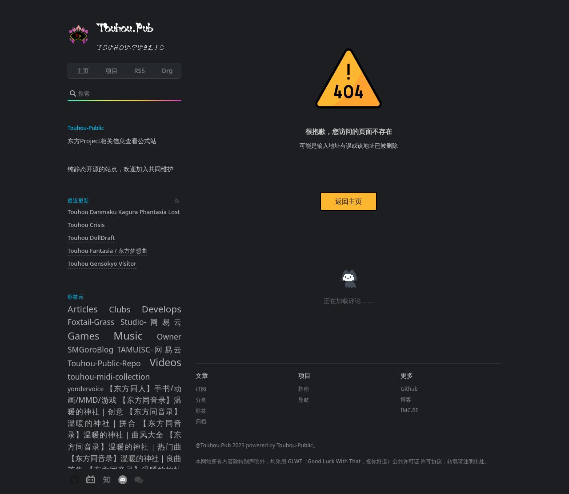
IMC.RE (409, 410)
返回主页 (348, 201)
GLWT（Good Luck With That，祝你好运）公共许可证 (353, 461)
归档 (201, 421)
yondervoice (86, 389)
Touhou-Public (294, 445)
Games (83, 335)
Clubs (119, 309)
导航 (303, 400)
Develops (161, 309)
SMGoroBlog (90, 349)
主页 (82, 70)
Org (166, 70)
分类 (201, 400)
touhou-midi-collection (109, 376)
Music (128, 335)
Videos (166, 362)
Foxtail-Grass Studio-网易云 (124, 321)
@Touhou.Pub (213, 445)
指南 (303, 389)
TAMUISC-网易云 (149, 349)
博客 (406, 399)
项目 (111, 70)
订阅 (201, 389)
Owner (169, 336)
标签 (201, 410)
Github (409, 389)
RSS (139, 70)
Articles (83, 309)
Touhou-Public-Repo (104, 363)
